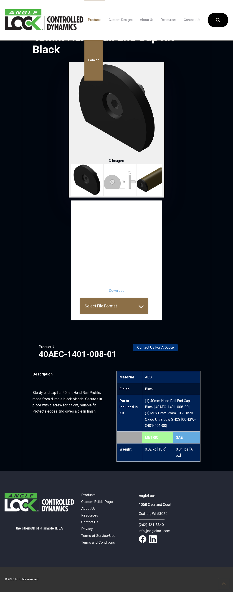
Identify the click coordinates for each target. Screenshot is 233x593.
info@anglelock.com (155, 531)
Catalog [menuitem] (93, 60)
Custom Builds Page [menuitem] (97, 502)
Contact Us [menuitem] (192, 20)
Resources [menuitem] (169, 20)
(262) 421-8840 (151, 524)
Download (116, 290)
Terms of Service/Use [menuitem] (98, 536)
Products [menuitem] (94, 20)
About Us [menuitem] (147, 20)
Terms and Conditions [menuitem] (98, 543)
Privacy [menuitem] (87, 529)
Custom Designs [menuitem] (121, 20)
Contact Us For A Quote (155, 347)
